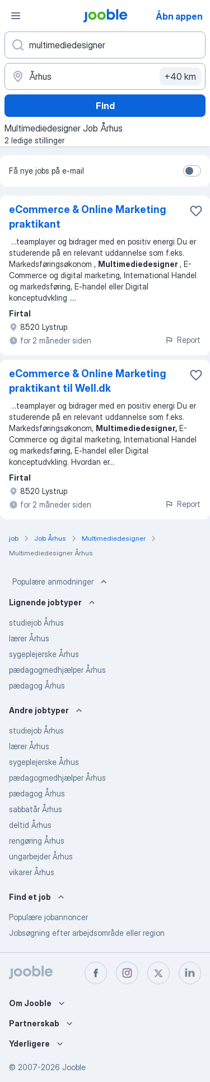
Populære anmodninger (60, 581)
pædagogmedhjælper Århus (57, 669)
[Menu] (15, 15)
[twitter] (158, 973)
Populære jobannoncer (48, 917)
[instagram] (127, 973)
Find (105, 105)
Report (182, 340)
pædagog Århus (37, 685)
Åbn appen (179, 16)
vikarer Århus (31, 872)
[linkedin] (190, 973)
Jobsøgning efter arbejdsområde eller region (87, 933)
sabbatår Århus (35, 809)
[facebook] (96, 973)
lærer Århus (29, 638)
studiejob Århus (36, 622)
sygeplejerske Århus (44, 654)
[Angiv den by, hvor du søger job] (105, 76)
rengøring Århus (36, 840)
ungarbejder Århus (41, 856)
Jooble (74, 1067)
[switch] (192, 170)
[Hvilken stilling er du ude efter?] (105, 44)
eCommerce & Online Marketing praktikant (87, 216)
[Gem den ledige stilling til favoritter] (196, 211)
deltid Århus (30, 825)
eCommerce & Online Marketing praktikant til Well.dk (87, 381)
